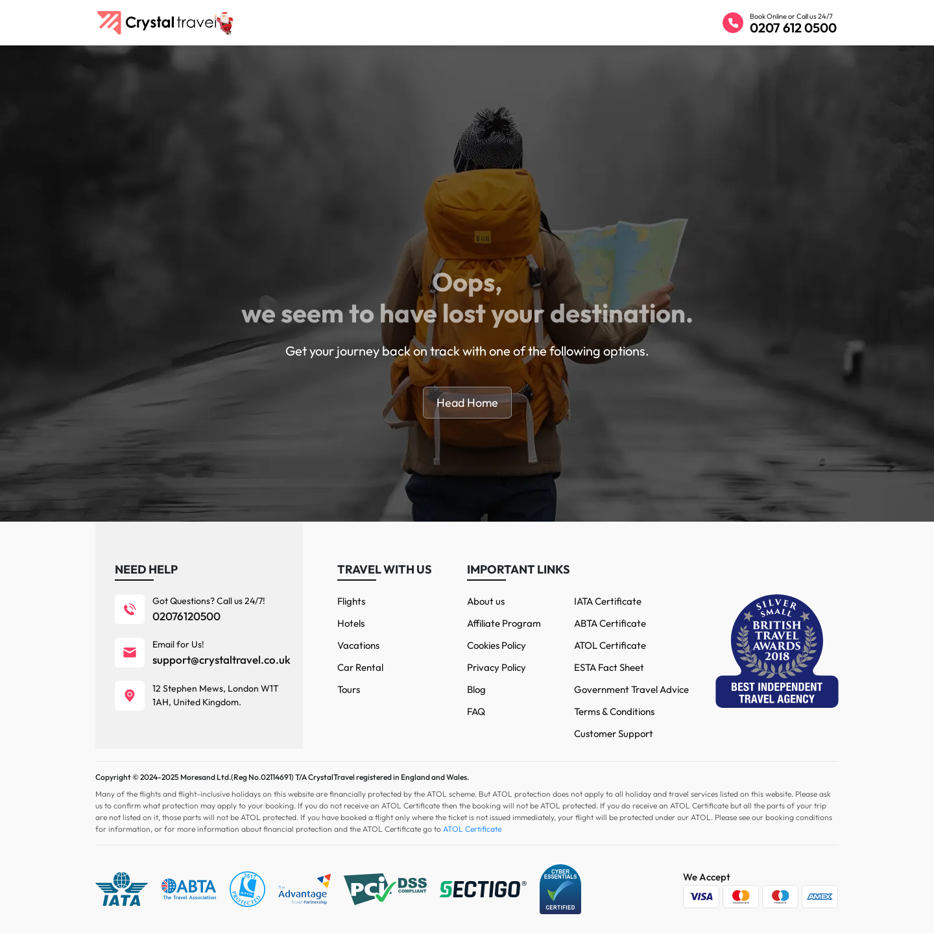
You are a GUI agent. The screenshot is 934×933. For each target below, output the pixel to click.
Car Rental (360, 667)
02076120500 (186, 616)
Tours (348, 689)
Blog (476, 689)
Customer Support (613, 733)
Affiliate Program (504, 623)
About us (486, 601)
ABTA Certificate (610, 623)
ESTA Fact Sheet (609, 667)
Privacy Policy (496, 667)
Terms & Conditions (614, 711)
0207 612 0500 (793, 27)
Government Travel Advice (631, 689)
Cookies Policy (496, 645)
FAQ (476, 711)
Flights (351, 601)
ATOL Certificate (610, 645)
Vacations (358, 645)
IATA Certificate (607, 601)
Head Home (467, 402)
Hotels (351, 623)
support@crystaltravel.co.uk (221, 659)
